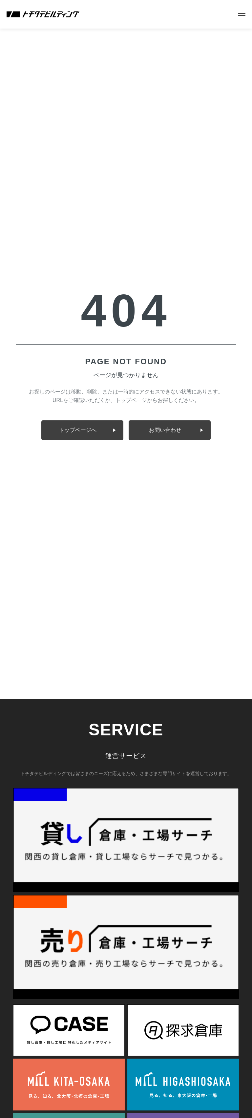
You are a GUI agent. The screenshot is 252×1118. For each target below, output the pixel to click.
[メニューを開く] (241, 14)
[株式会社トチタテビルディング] (43, 14)
